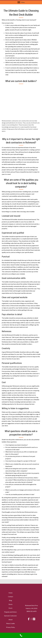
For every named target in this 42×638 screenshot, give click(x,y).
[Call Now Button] (21, 635)
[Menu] (21, 2)
